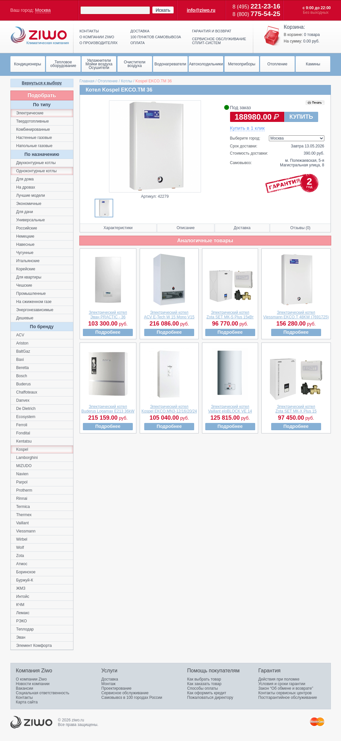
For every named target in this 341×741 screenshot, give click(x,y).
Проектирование (116, 688)
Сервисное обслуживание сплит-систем (219, 41)
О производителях (99, 43)
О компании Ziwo (31, 679)
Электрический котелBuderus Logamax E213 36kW (107, 408)
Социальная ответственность (43, 693)
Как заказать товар (204, 684)
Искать (163, 10)
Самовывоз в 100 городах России (132, 697)
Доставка (140, 31)
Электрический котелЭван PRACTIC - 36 (108, 314)
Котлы (126, 81)
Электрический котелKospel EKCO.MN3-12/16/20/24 (169, 408)
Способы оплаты (202, 688)
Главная (87, 81)
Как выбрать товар (204, 679)
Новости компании (33, 684)
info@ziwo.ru (201, 10)
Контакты (89, 31)
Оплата (138, 43)
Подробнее (107, 332)
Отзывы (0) (300, 228)
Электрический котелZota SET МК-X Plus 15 (296, 408)
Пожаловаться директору (210, 697)
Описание (185, 228)
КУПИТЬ (301, 116)
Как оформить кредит (206, 693)
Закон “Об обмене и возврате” (285, 688)
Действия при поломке (279, 679)
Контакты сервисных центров (285, 693)
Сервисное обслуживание (125, 693)
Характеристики (117, 228)
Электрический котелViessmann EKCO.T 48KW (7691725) (296, 314)
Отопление (108, 81)
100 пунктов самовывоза (156, 37)
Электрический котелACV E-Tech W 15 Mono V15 (169, 314)
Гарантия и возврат (211, 31)
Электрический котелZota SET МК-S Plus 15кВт (230, 314)
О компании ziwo (97, 37)
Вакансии (24, 688)
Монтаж (108, 684)
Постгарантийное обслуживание (287, 697)
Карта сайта (27, 702)
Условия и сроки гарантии (281, 684)
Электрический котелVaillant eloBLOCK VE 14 (230, 408)
